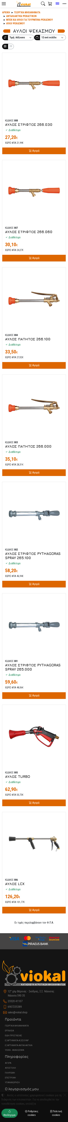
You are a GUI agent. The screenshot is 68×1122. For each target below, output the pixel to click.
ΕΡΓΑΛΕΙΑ (9, 1030)
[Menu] (3, 3)
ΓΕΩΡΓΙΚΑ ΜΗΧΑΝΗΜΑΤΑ (17, 1025)
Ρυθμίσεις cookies (31, 1113)
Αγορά (35, 150)
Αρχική (6, 12)
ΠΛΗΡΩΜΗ (10, 1072)
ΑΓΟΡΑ (8, 1063)
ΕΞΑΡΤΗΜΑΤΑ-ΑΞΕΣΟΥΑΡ (17, 1040)
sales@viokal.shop (17, 1012)
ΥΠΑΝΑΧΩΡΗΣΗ (12, 1082)
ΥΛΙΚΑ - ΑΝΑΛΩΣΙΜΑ (14, 1050)
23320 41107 (15, 1001)
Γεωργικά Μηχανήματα (27, 12)
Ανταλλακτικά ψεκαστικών (21, 16)
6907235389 (15, 1006)
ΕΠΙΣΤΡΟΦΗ (10, 1077)
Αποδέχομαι (9, 1113)
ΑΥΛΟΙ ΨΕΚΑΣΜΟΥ (15, 23)
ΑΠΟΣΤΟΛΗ (10, 1068)
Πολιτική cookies (56, 1113)
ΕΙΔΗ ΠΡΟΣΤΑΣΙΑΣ (13, 1035)
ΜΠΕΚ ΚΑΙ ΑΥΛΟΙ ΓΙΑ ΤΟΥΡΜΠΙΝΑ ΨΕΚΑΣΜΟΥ (29, 19)
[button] (43, 3)
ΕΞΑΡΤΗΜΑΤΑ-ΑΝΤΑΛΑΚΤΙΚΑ (18, 1045)
